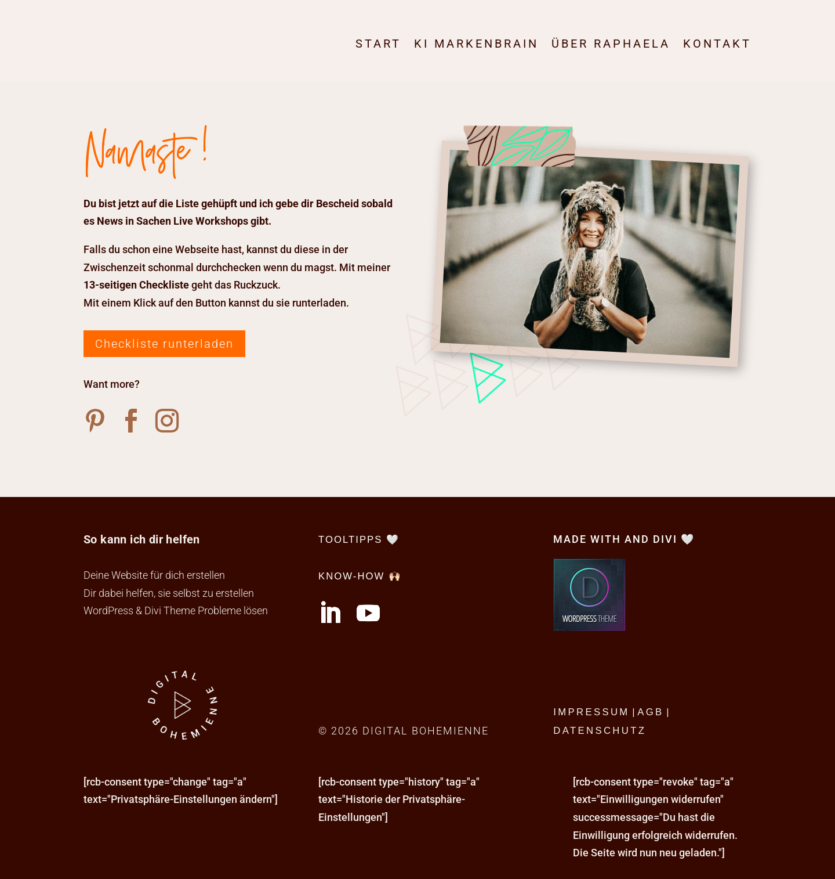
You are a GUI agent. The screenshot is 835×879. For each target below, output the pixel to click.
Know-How (351, 576)
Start (378, 43)
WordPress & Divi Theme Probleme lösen (176, 610)
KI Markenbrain (476, 43)
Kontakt (717, 43)
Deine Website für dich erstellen (154, 575)
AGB (650, 712)
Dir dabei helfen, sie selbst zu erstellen (169, 593)
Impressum (591, 712)
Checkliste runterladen (164, 344)
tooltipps (350, 539)
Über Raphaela (610, 43)
